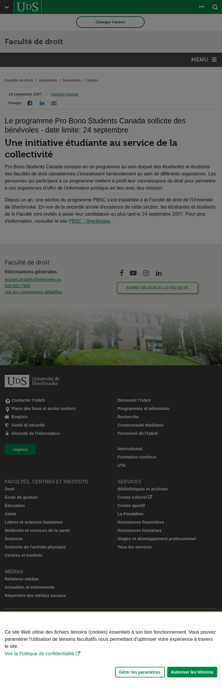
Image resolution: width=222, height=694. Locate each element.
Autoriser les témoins (192, 672)
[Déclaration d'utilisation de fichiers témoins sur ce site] (111, 653)
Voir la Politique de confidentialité (39, 653)
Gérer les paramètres (140, 672)
